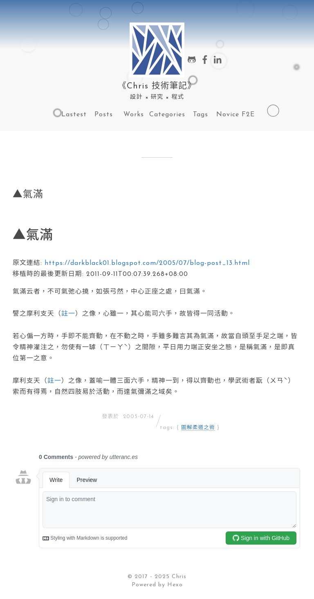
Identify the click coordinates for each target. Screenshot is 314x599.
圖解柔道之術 (198, 427)
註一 (68, 314)
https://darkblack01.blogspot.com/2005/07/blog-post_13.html (147, 263)
